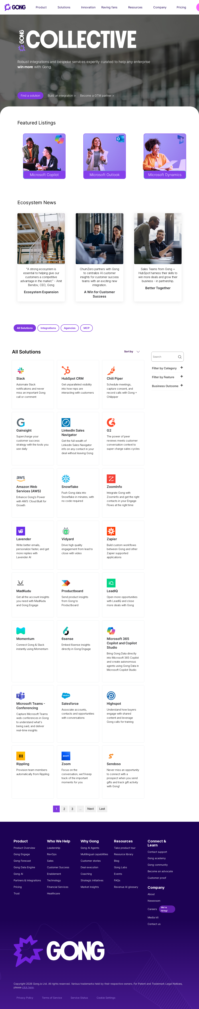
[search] (167, 357)
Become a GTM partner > (97, 95)
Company (162, 7)
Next (90, 808)
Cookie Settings (106, 997)
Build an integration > (62, 95)
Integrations (48, 327)
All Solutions (25, 327)
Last (102, 808)
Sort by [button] (132, 351)
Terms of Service (52, 997)
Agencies (70, 327)
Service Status (79, 997)
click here (28, 987)
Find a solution (30, 95)
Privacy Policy (25, 997)
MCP (87, 327)
